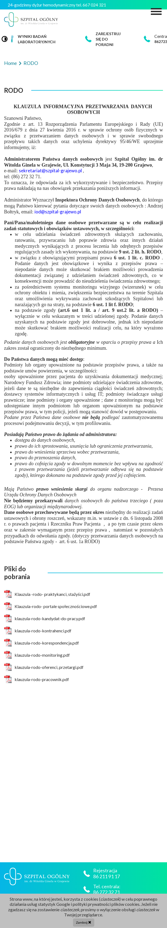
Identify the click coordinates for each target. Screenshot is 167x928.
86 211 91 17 (107, 876)
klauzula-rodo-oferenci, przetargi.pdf (44, 667)
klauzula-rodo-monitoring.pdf (37, 655)
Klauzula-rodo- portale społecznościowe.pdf (50, 606)
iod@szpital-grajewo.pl (57, 211)
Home (11, 63)
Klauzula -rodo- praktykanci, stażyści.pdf (47, 594)
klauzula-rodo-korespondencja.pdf (41, 643)
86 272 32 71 (106, 892)
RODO (30, 63)
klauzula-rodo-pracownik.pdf (36, 679)
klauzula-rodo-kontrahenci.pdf (37, 630)
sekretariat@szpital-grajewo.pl (51, 170)
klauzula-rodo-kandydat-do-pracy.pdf (44, 618)
